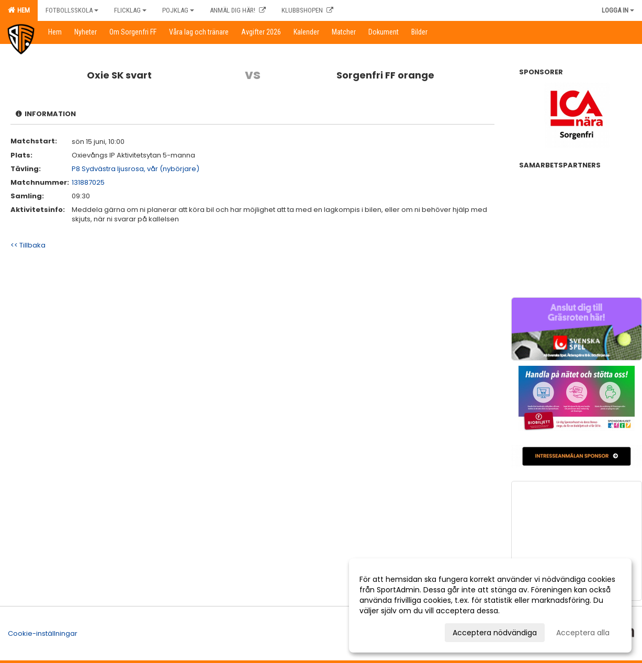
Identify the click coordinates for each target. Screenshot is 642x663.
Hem (19, 10)
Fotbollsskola (72, 10)
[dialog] (490, 605)
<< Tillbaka (28, 245)
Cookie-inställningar (42, 633)
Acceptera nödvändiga (495, 632)
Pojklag (178, 10)
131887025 (88, 182)
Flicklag (130, 10)
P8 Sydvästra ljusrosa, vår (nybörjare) (135, 169)
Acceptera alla (583, 632)
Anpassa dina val (390, 631)
